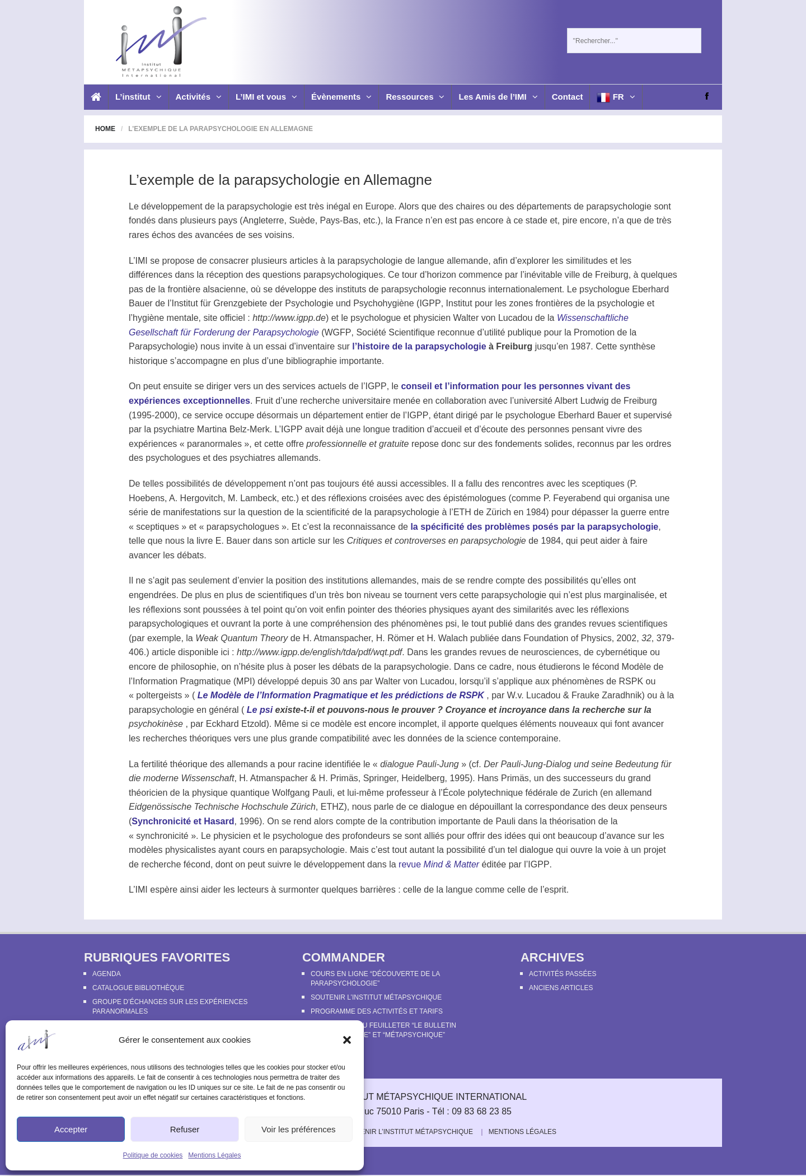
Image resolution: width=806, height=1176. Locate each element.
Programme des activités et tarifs (377, 1011)
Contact (567, 96)
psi (451, 623)
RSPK (630, 681)
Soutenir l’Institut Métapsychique (376, 997)
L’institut (138, 96)
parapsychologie (259, 206)
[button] (347, 1040)
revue (439, 864)
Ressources (415, 96)
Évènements (341, 96)
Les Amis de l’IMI (497, 96)
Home (105, 129)
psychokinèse (156, 724)
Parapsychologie (162, 346)
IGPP (430, 303)
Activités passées (562, 974)
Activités (199, 96)
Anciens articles (561, 988)
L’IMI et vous (266, 96)
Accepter (70, 1129)
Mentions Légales (214, 1155)
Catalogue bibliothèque (138, 988)
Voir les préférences (298, 1129)
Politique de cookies (153, 1155)
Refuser (185, 1129)
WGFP (338, 332)
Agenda (106, 974)
